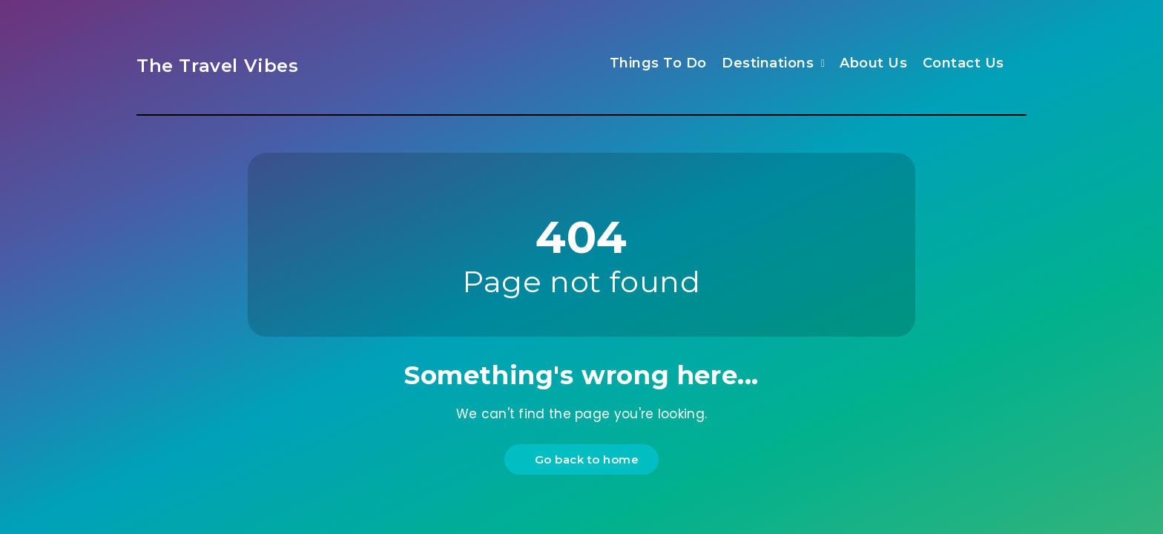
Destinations (768, 63)
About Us (873, 63)
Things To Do (658, 63)
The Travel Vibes (217, 65)
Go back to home (583, 459)
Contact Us (963, 63)
